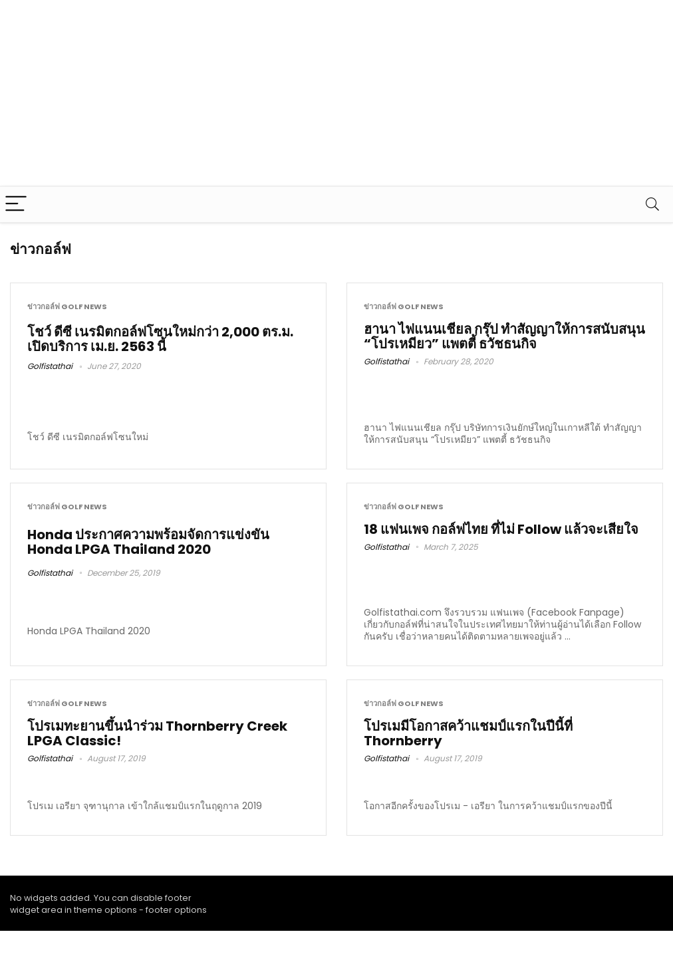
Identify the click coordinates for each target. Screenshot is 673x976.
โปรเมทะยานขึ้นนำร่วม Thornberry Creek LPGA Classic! (157, 733)
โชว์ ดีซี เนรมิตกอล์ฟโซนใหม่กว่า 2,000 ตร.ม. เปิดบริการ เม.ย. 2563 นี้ (160, 339)
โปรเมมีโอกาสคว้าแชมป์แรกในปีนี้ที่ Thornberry (468, 733)
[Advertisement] (317, 93)
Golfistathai (49, 366)
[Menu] (16, 204)
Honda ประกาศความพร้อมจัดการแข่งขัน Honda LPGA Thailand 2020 (148, 541)
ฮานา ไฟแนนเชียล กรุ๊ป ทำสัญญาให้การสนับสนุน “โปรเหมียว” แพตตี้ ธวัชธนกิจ (504, 336)
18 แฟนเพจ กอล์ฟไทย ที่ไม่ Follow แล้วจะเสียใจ (501, 529)
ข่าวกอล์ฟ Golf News (67, 307)
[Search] (652, 204)
